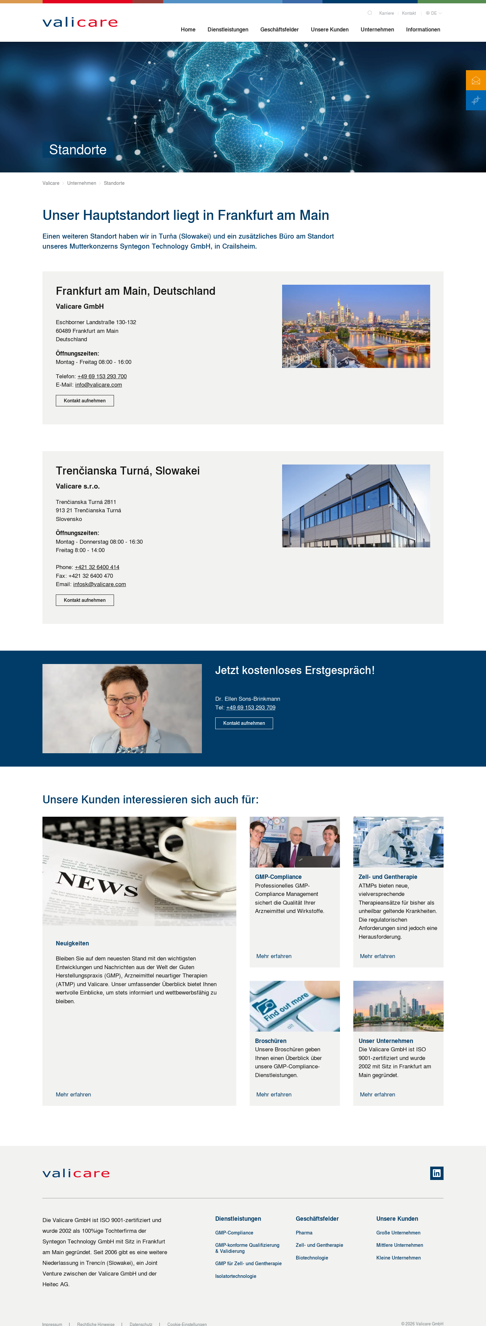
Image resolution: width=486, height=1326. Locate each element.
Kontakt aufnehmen (85, 401)
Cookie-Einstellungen (187, 1316)
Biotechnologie (312, 1249)
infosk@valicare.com (99, 580)
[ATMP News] (476, 100)
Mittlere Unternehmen (399, 1237)
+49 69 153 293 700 (102, 376)
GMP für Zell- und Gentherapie (248, 1255)
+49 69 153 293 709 (250, 699)
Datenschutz (141, 1316)
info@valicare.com (98, 384)
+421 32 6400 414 (97, 563)
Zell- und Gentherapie (319, 1237)
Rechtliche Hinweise (96, 1316)
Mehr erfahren (73, 1086)
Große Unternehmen (398, 1224)
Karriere (386, 12)
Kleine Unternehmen (398, 1249)
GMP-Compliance (234, 1224)
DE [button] (431, 12)
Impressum (52, 1316)
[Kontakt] (476, 80)
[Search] (370, 11)
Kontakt (409, 12)
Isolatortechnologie (235, 1268)
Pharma (304, 1224)
